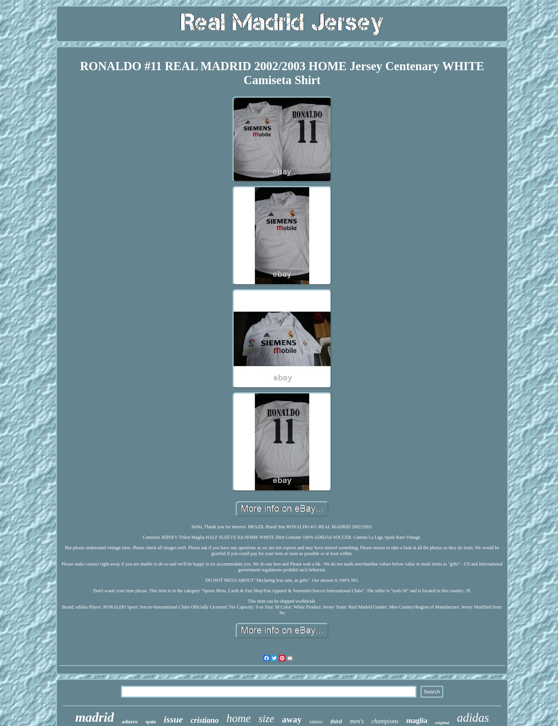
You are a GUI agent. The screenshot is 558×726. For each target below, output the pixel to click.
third (336, 721)
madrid (94, 717)
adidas (473, 717)
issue (173, 719)
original (442, 722)
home (238, 718)
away (291, 719)
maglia (416, 720)
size (266, 718)
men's (357, 721)
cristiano (205, 720)
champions (385, 721)
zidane (316, 721)
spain (150, 721)
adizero (130, 721)
